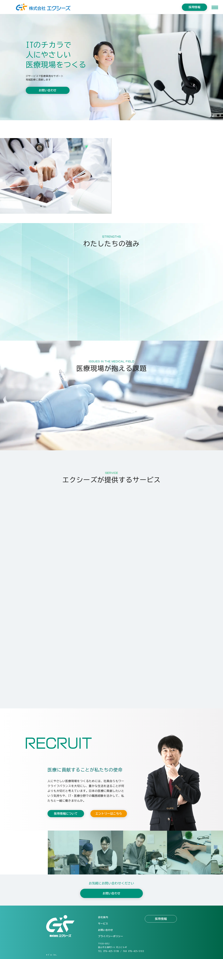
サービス (103, 923)
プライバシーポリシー (110, 936)
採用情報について (65, 813)
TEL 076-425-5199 (108, 951)
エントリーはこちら (108, 813)
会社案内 (103, 917)
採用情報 (194, 7)
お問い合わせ (47, 91)
